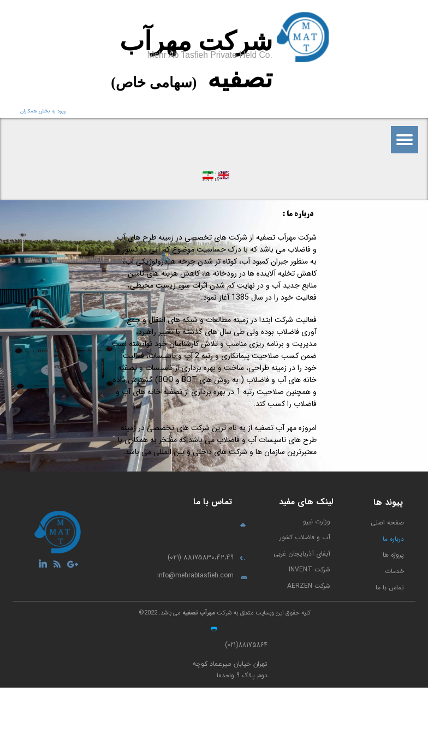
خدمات (394, 617)
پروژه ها (393, 601)
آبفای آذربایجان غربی (306, 600)
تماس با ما (390, 634)
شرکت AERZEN (308, 632)
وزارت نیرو (316, 568)
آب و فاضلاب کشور (306, 583)
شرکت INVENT (309, 616)
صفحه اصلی (387, 569)
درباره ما (393, 585)
